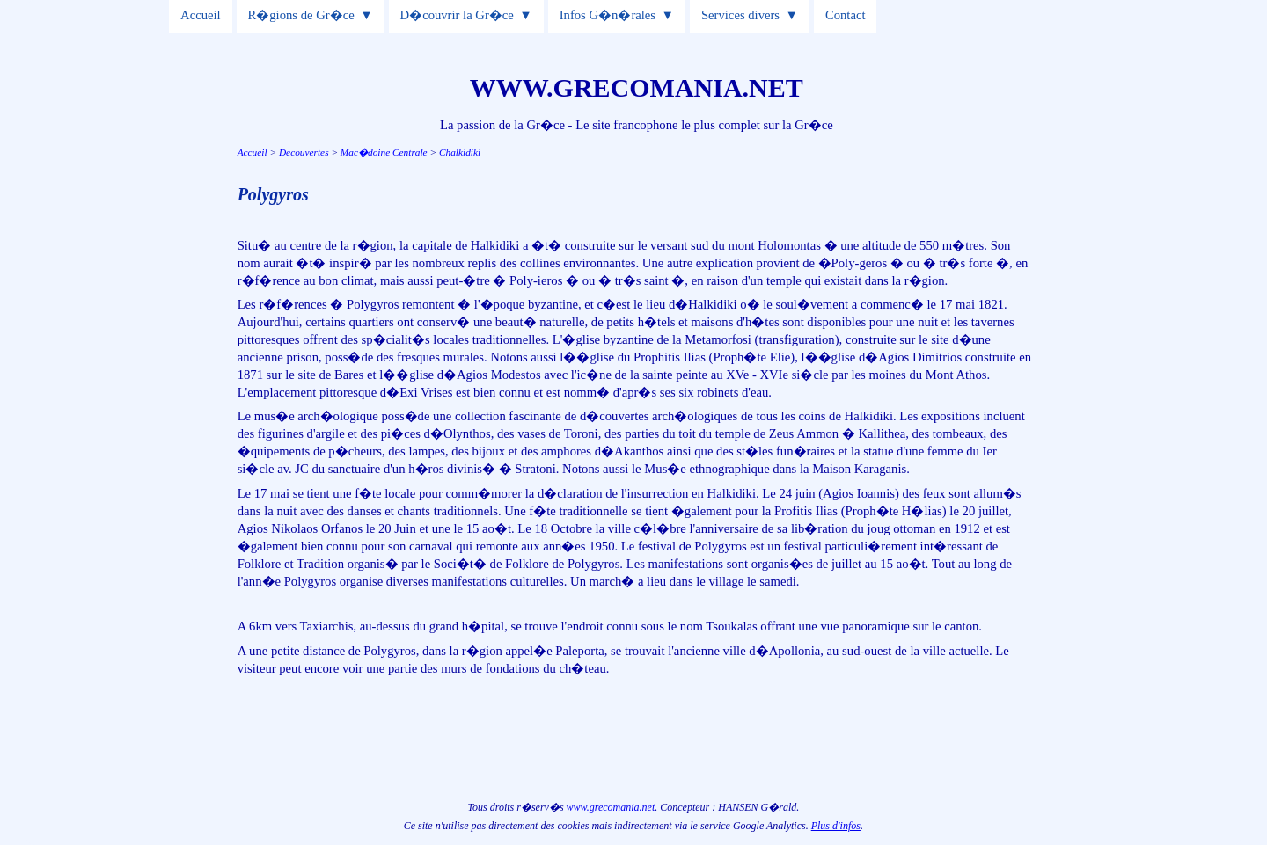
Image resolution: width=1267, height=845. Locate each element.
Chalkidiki (459, 152)
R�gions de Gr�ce (301, 15)
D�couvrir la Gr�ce (457, 15)
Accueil (200, 15)
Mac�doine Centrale (384, 152)
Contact (845, 15)
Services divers (740, 15)
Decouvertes (304, 152)
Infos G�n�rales (607, 15)
